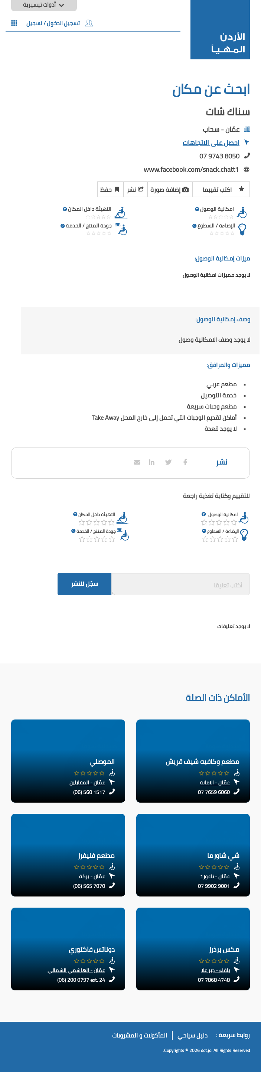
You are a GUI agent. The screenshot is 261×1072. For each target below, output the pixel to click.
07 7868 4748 (214, 980)
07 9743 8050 (219, 156)
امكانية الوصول (223, 514)
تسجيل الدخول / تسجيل (59, 23)
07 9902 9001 (214, 886)
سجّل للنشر (84, 583)
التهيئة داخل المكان (96, 514)
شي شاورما (223, 855)
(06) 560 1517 (89, 792)
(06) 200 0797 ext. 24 (81, 980)
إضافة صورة (169, 188)
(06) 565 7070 (89, 886)
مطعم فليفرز (96, 855)
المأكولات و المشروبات (139, 1035)
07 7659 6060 (214, 792)
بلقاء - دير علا (215, 970)
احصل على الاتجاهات (216, 143)
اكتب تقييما (224, 188)
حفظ (110, 188)
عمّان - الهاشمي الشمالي (76, 970)
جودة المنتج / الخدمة (95, 531)
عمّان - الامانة (215, 782)
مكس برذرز (224, 949)
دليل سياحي (192, 1035)
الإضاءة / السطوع (223, 531)
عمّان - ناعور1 (215, 876)
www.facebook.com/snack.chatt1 (191, 169)
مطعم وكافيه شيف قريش (202, 761)
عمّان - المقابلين (87, 782)
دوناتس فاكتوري (92, 949)
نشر (135, 188)
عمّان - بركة (92, 876)
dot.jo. (206, 1050)
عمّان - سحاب (221, 129)
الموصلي (102, 761)
